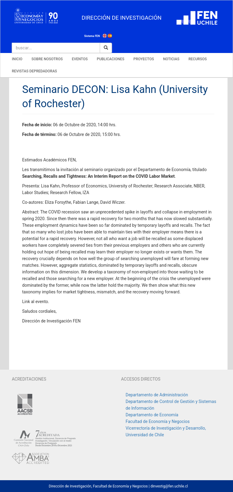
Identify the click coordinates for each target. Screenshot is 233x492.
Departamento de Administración (157, 394)
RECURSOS (197, 59)
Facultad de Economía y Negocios (158, 421)
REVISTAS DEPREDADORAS (34, 71)
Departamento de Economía (152, 414)
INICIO (17, 59)
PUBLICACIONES (110, 59)
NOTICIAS (171, 59)
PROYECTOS (143, 59)
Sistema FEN (92, 36)
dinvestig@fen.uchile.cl (169, 486)
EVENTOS (80, 59)
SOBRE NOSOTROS (47, 59)
